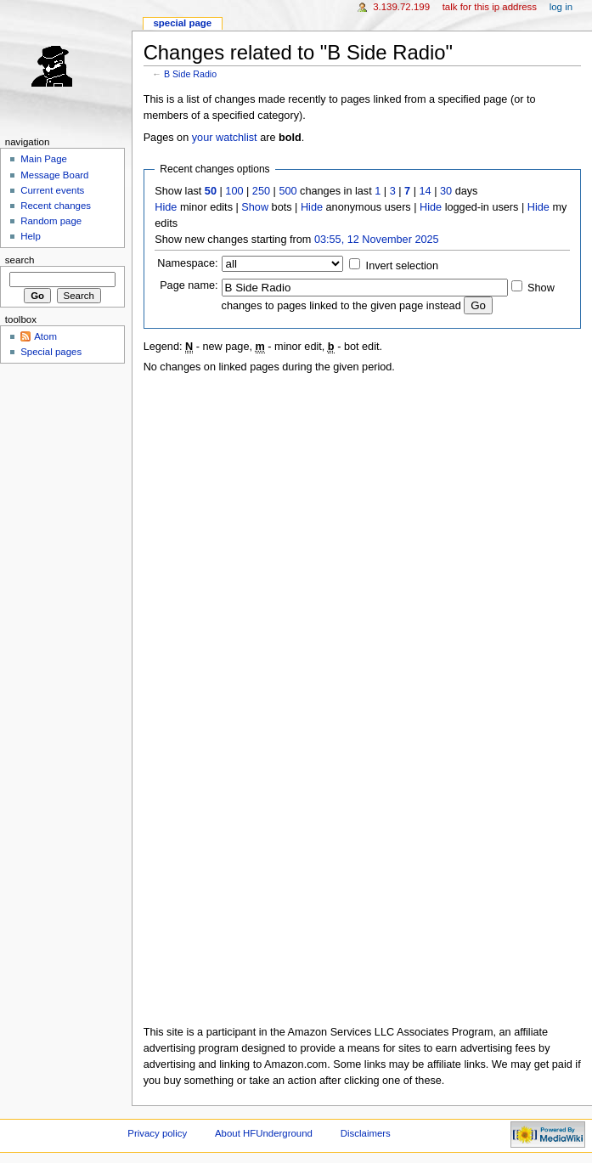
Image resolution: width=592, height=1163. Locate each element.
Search (20, 260)
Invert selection (402, 266)
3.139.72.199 (401, 7)
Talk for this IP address (490, 7)
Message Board (54, 175)
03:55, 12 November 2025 (376, 240)
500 (287, 191)
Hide (166, 207)
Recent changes (55, 205)
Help (30, 236)
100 (234, 191)
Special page (182, 23)
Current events (52, 190)
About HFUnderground (264, 1133)
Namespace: (187, 263)
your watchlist (224, 138)
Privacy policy (157, 1133)
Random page (51, 221)
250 (261, 191)
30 (446, 191)
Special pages (51, 352)
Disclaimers (366, 1133)
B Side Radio (190, 74)
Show (254, 207)
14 (425, 191)
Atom (45, 336)
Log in (561, 7)
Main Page (43, 159)
